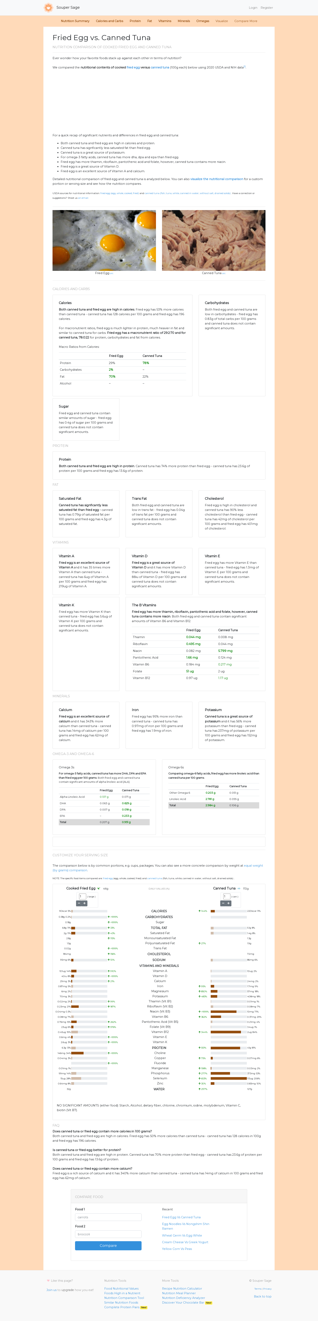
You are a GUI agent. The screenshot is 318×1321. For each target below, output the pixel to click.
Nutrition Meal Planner (179, 1293)
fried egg (133, 67)
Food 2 (80, 1226)
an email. (83, 197)
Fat (149, 21)
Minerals (184, 21)
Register (267, 8)
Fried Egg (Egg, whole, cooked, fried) (119, 193)
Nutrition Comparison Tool (124, 1298)
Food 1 (80, 1209)
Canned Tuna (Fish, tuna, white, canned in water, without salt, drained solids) (188, 193)
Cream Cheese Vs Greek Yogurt (185, 1242)
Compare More (245, 21)
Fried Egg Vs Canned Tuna (181, 1217)
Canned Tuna (211, 273)
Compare (108, 1245)
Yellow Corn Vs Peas (177, 1249)
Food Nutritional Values (121, 1288)
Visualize (222, 21)
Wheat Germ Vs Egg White (182, 1235)
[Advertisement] (159, 101)
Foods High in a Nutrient (122, 1293)
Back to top (263, 1296)
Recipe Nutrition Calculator (182, 1288)
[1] (245, 66)
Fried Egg (102, 273)
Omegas (202, 21)
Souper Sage (61, 8)
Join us (51, 1290)
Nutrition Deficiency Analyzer (183, 1298)
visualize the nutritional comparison (216, 179)
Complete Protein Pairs (125, 1307)
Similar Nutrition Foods (121, 1302)
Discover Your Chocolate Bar (187, 1302)
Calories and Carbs (109, 21)
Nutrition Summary (75, 21)
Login (253, 8)
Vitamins (164, 21)
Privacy (267, 1288)
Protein (135, 21)
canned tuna (160, 67)
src (111, 273)
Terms (257, 1288)
